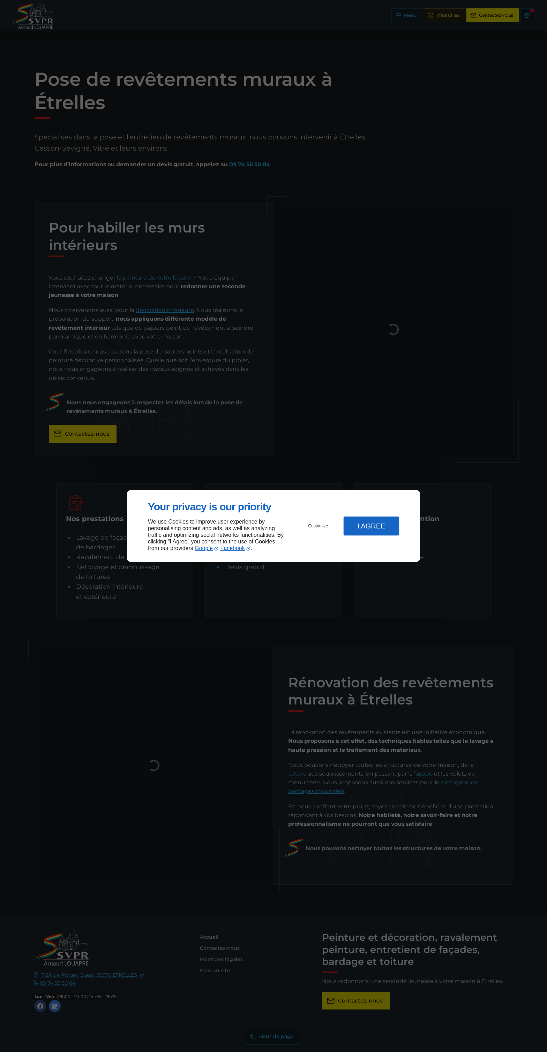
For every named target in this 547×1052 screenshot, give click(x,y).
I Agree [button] (371, 526)
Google (204, 548)
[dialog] (273, 526)
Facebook (232, 548)
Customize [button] (318, 526)
